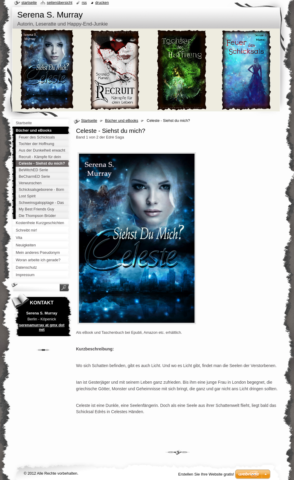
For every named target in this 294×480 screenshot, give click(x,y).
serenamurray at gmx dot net (41, 327)
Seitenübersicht (59, 2)
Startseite (89, 120)
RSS (84, 2)
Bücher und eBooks (121, 120)
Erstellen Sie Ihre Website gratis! (206, 474)
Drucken (102, 2)
